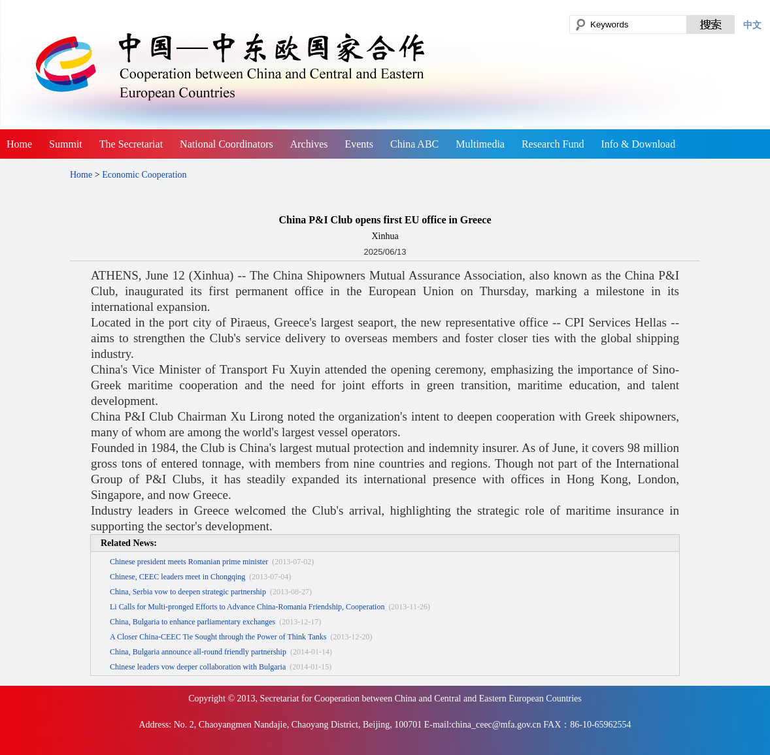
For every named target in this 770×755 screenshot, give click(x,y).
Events (358, 144)
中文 (752, 25)
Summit (65, 144)
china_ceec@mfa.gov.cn (496, 725)
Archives (309, 144)
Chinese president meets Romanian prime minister (189, 561)
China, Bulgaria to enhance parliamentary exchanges (192, 621)
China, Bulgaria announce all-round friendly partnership (198, 651)
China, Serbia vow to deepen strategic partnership (188, 591)
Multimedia (480, 144)
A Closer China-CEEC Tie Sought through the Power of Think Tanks (218, 636)
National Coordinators (226, 144)
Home (19, 144)
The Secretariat (131, 144)
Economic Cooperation (144, 175)
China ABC (414, 144)
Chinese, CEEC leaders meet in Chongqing (177, 576)
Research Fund (553, 144)
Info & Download (638, 144)
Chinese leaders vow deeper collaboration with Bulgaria (198, 666)
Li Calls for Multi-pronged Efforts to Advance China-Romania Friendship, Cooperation (247, 606)
